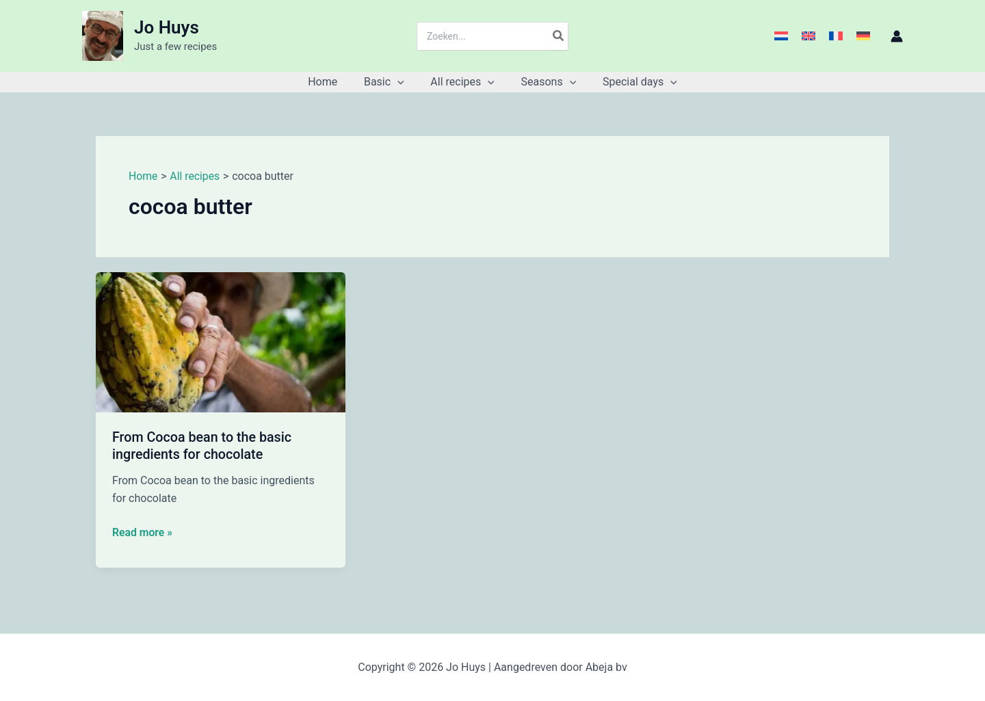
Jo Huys (166, 27)
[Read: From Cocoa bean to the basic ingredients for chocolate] (220, 341)
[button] (402, 82)
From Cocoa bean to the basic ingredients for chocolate (203, 445)
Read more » (142, 532)
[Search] (559, 36)
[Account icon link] (897, 36)
